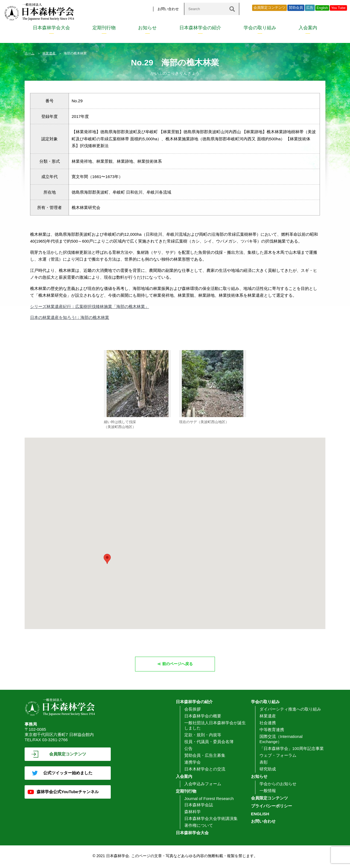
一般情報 (267, 791)
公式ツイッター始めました (67, 773)
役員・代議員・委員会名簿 (209, 742)
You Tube (338, 8)
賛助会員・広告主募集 (204, 755)
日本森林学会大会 (51, 27)
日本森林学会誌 (198, 805)
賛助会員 (296, 8)
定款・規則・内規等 (202, 735)
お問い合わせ (168, 9)
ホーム (29, 53)
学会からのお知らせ (277, 784)
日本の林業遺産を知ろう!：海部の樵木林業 (69, 317)
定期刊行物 (104, 27)
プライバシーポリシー (271, 806)
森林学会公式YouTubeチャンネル (68, 792)
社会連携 (267, 723)
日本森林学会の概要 (202, 716)
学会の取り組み (260, 27)
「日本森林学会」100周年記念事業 (291, 748)
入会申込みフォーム (202, 784)
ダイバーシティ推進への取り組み (290, 709)
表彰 (263, 762)
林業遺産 (49, 53)
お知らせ (147, 27)
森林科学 (192, 812)
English (322, 8)
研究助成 (267, 769)
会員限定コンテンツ (269, 8)
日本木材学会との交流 (204, 769)
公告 (188, 748)
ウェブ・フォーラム (277, 755)
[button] (107, 559)
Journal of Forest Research (209, 798)
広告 (309, 8)
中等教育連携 (271, 730)
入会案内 (308, 27)
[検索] (232, 9)
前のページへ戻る (177, 664)
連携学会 (192, 762)
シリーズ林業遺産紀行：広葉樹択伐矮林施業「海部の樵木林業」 (89, 306)
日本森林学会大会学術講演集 (211, 818)
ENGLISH (260, 814)
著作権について (198, 825)
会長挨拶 (192, 709)
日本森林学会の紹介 (200, 27)
